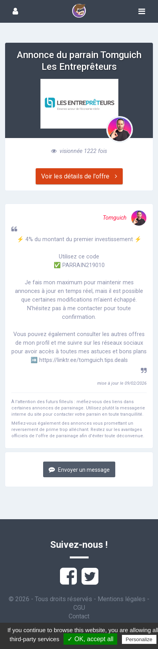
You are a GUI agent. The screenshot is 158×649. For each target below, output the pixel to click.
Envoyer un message (79, 469)
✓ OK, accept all (90, 639)
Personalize (139, 639)
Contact (79, 616)
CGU (79, 607)
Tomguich (125, 218)
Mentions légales (121, 599)
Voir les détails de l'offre (79, 176)
